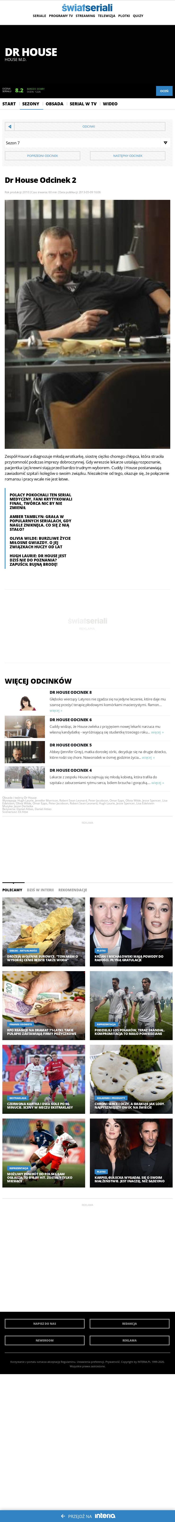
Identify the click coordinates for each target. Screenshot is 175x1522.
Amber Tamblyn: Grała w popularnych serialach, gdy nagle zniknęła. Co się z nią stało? (40, 523)
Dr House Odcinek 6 (71, 719)
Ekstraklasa (17, 1098)
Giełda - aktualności (23, 950)
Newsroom (45, 1340)
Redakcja (129, 1324)
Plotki (124, 15)
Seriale (39, 15)
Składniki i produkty (111, 1098)
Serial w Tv (83, 104)
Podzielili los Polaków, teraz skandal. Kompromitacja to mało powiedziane (130, 1031)
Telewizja (106, 15)
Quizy (138, 15)
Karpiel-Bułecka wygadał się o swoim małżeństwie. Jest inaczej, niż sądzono (129, 1179)
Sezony (30, 104)
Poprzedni (42, 156)
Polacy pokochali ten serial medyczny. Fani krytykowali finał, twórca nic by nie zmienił (41, 501)
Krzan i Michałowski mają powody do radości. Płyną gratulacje (129, 958)
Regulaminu (68, 1361)
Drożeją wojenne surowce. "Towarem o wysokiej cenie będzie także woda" (42, 958)
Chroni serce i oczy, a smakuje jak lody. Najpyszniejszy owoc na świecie (130, 1105)
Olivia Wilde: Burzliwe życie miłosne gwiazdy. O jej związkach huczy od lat (40, 542)
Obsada (54, 104)
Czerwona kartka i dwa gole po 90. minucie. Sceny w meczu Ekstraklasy (40, 1105)
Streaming (85, 15)
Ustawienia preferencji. (91, 1361)
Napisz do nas (44, 1324)
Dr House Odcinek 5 (71, 745)
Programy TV (61, 15)
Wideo (110, 104)
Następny (127, 156)
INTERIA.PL (144, 1361)
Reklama (129, 1340)
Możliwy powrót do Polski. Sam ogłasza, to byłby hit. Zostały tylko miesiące (39, 1177)
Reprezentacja (106, 1024)
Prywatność (112, 1361)
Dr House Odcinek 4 (71, 770)
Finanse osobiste (20, 1024)
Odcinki (89, 126)
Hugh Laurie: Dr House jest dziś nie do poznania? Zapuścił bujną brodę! (38, 560)
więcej (54, 710)
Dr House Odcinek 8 (71, 692)
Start (9, 104)
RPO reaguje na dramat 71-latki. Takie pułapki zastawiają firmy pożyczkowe (41, 1031)
